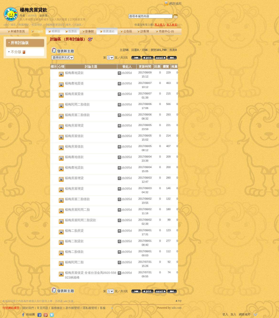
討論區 (37, 31)
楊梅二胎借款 (74, 251)
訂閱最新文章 (78, 19)
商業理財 (23, 24)
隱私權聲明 (90, 308)
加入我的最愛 (59, 19)
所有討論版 (20, 43)
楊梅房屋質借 (74, 94)
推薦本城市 (42, 19)
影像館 (88, 31)
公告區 (126, 31)
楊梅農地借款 (74, 157)
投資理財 (37, 24)
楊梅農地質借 (74, 83)
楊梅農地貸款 (74, 73)
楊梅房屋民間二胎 (77, 209)
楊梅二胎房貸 (74, 230)
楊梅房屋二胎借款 (77, 115)
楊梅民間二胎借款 (77, 104)
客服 (103, 308)
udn (6, 24)
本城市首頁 (16, 31)
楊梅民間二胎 (74, 262)
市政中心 (165, 31)
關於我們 (28, 308)
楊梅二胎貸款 (74, 241)
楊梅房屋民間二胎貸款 (80, 220)
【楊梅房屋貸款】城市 (58, 24)
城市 (13, 24)
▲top (178, 300)
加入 (233, 314)
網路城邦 (175, 3)
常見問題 (42, 308)
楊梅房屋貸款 (33, 9)
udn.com (177, 307)
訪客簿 (143, 31)
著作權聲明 (72, 308)
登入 (225, 314)
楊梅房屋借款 (74, 136)
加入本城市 (26, 19)
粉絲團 (30, 314)
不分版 (16, 52)
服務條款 (57, 308)
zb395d (32, 15)
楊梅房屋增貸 (74, 125)
